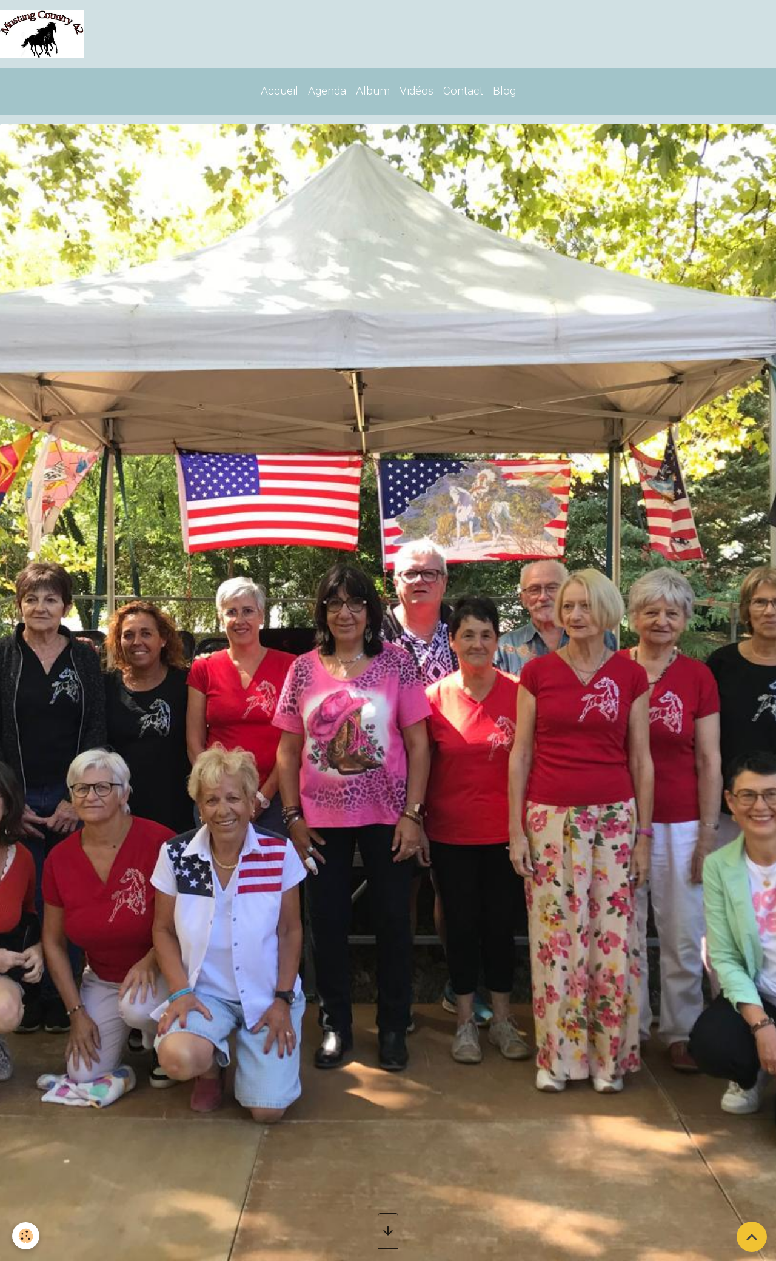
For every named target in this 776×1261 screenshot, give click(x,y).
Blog (504, 91)
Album (373, 91)
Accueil (279, 91)
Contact (463, 91)
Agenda (327, 91)
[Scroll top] (752, 1237)
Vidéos (416, 91)
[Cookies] (25, 1235)
